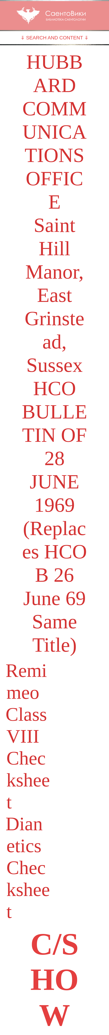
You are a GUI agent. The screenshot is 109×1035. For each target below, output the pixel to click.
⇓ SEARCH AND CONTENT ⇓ (54, 37)
